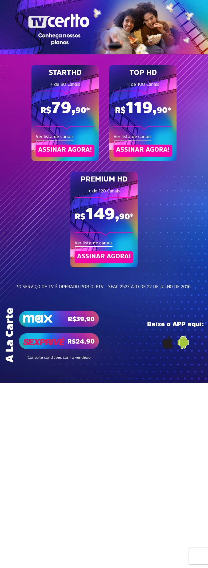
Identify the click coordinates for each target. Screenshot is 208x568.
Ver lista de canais (55, 136)
